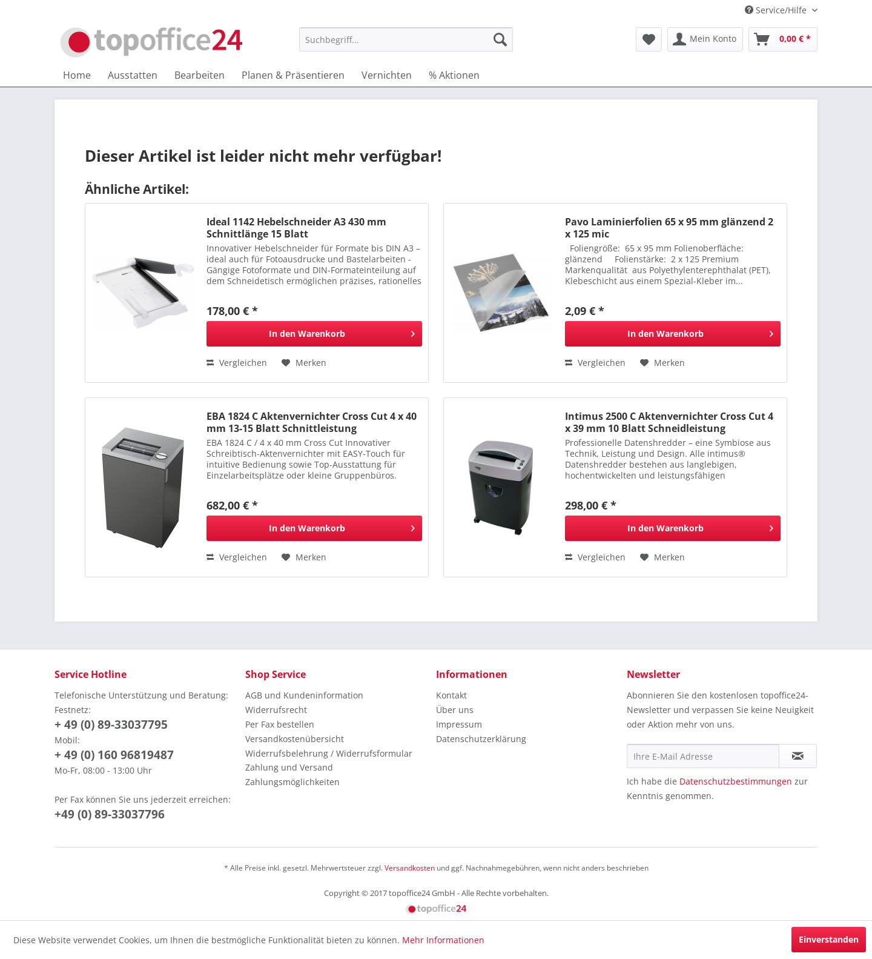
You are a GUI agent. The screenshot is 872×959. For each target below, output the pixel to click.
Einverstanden (829, 939)
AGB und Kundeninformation (304, 695)
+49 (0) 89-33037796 (109, 814)
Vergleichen (236, 362)
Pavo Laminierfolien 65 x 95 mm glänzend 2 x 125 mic (669, 228)
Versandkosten (410, 868)
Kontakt (451, 695)
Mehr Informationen (443, 940)
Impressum (459, 724)
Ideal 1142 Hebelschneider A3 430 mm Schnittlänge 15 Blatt (296, 228)
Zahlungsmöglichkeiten (292, 782)
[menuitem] (406, 39)
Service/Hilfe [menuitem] (777, 10)
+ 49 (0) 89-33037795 (111, 724)
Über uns (455, 709)
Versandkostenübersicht (294, 739)
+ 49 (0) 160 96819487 (114, 755)
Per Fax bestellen (279, 724)
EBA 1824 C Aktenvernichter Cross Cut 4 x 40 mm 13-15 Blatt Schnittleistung (311, 422)
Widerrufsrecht (276, 709)
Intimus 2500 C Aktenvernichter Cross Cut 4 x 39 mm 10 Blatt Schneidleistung (669, 422)
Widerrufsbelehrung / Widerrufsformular (328, 753)
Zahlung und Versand (289, 767)
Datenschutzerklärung (481, 739)
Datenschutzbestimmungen (735, 781)
